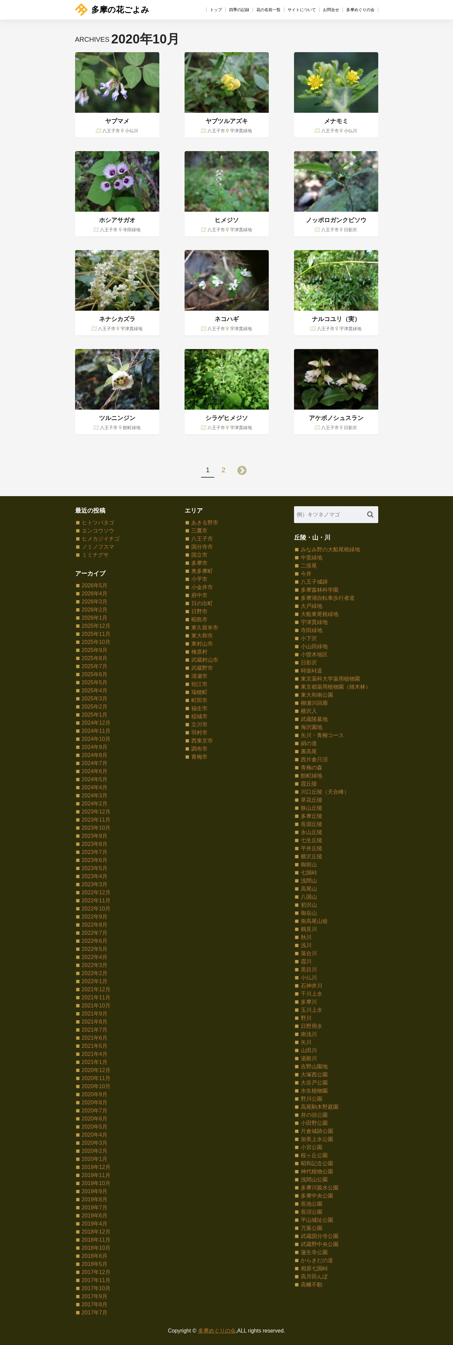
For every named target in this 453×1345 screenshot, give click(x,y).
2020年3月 (95, 1143)
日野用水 (311, 1026)
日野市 (199, 611)
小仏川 (309, 977)
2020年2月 (95, 1151)
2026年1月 (95, 618)
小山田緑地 (314, 646)
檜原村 (199, 652)
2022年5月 (95, 949)
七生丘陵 (311, 840)
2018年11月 (96, 1240)
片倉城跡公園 (317, 1131)
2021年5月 (95, 1046)
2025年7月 (95, 666)
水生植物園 (314, 1091)
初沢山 (309, 905)
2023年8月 (95, 844)
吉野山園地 (314, 1066)
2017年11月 (96, 1280)
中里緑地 (311, 557)
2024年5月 (95, 779)
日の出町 (202, 603)
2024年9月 (95, 747)
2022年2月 (95, 973)
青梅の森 (311, 767)
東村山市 (202, 644)
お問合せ (331, 9)
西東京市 (202, 741)
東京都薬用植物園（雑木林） (336, 687)
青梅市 (199, 757)
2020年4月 (95, 1135)
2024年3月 (95, 795)
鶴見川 (309, 929)
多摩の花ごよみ (112, 9)
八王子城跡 (314, 582)
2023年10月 (96, 828)
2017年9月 (95, 1296)
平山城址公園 (317, 1220)
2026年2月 (95, 610)
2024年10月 (96, 739)
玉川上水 (311, 1010)
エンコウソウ (98, 530)
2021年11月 (96, 997)
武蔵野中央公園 (319, 1244)
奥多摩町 (202, 571)
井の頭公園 (314, 1115)
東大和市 (202, 636)
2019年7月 (95, 1207)
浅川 (306, 945)
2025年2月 (95, 707)
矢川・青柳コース (322, 735)
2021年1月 (95, 1062)
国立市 (199, 555)
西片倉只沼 (314, 759)
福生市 (199, 708)
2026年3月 (95, 602)
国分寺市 (202, 547)
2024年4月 (95, 787)
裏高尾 (309, 751)
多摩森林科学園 (319, 590)
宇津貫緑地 (314, 622)
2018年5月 (95, 1264)
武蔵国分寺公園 (319, 1236)
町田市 (199, 700)
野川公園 (311, 1099)
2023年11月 (96, 820)
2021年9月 (95, 1013)
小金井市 (202, 587)
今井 (306, 574)
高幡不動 (311, 1284)
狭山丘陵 (311, 808)
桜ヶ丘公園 (314, 1155)
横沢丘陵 (311, 856)
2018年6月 (95, 1256)
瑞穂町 (199, 692)
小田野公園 (314, 1123)
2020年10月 (96, 1086)
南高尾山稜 (314, 921)
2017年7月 (95, 1312)
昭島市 (199, 619)
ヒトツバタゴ (98, 522)
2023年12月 (96, 812)
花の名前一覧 (268, 9)
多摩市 (199, 563)
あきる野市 (204, 522)
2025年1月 (95, 715)
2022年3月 (95, 965)
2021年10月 (96, 1005)
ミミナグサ (95, 555)
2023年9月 (95, 836)
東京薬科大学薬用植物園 (330, 679)
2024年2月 (95, 803)
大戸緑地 (311, 606)
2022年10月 (96, 908)
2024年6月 (95, 771)
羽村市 (199, 732)
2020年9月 (95, 1094)
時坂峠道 (311, 671)
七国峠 (309, 872)
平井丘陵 (311, 848)
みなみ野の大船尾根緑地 (330, 549)
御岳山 (309, 913)
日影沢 (309, 662)
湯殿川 (309, 1058)
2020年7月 (95, 1110)
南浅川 (309, 1034)
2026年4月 (95, 593)
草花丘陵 (311, 800)
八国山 (309, 897)
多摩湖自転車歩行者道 (328, 598)
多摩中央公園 (317, 1196)
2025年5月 (95, 682)
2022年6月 (95, 941)
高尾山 (309, 889)
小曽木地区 (314, 654)
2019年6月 (95, 1215)
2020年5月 (95, 1127)
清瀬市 (199, 676)
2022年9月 (95, 917)
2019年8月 (95, 1199)
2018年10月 (96, 1248)
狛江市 (199, 684)
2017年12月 (96, 1272)
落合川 (309, 953)
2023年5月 (95, 868)
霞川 (306, 961)
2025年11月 (96, 634)
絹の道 (309, 743)
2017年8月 (95, 1304)
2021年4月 (95, 1054)
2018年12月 (96, 1232)
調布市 (199, 749)
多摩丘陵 (311, 816)
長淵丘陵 (311, 824)
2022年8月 (95, 925)
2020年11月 (96, 1078)
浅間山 (309, 881)
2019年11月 (96, 1175)
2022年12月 (96, 892)
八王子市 (202, 539)
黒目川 (309, 969)
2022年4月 (95, 957)
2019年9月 (95, 1191)
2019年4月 (95, 1224)
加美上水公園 (317, 1139)
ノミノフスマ (98, 547)
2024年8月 (95, 755)
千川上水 (311, 994)
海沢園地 (311, 727)
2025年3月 (95, 698)
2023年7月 (95, 852)
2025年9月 (95, 650)
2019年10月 (96, 1183)
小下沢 (309, 638)
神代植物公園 (317, 1171)
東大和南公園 (317, 695)
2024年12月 (96, 723)
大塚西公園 (314, 1074)
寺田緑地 (311, 630)
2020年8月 (95, 1102)
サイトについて (302, 9)
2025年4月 (95, 690)
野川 (306, 1018)
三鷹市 (199, 530)
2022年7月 (95, 933)
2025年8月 (95, 658)
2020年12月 (96, 1070)
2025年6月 (95, 674)
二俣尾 (309, 565)
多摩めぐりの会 (360, 9)
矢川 (306, 1042)
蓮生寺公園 (314, 1252)
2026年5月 (95, 585)
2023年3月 (95, 884)
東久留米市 (204, 627)
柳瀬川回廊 (314, 703)
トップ (216, 9)
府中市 (199, 595)
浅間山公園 (314, 1179)
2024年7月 (95, 763)
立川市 (199, 724)
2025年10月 (96, 642)
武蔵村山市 (204, 660)
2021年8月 (95, 1022)
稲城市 (199, 716)
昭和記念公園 (317, 1163)
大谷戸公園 (314, 1082)
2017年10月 (96, 1288)
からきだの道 (317, 1260)
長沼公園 (311, 1212)
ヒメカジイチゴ (101, 539)
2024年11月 (96, 731)
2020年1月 (95, 1159)
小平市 (199, 579)
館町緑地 (311, 776)
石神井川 (311, 986)
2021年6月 (95, 1038)
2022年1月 (95, 981)
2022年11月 (96, 900)
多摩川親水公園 (319, 1188)
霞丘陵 (309, 784)
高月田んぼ (314, 1276)
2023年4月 (95, 876)
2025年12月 (96, 626)
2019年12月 (96, 1167)
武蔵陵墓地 (314, 719)
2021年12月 (96, 989)
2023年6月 (95, 860)
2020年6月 (95, 1119)
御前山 (309, 864)
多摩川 (309, 1002)
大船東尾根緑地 (319, 614)
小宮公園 (311, 1147)
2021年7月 (95, 1030)
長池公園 (311, 1204)
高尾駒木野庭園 (319, 1107)
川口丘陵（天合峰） (325, 792)
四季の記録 (239, 9)
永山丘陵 (311, 832)
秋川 (306, 937)
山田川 (309, 1050)
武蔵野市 (202, 668)
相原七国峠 (314, 1268)
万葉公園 (311, 1228)
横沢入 (309, 711)
